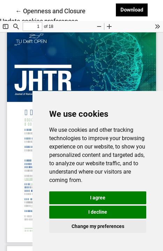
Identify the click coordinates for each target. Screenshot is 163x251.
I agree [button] (97, 197)
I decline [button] (97, 212)
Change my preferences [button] (98, 226)
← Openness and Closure (50, 10)
